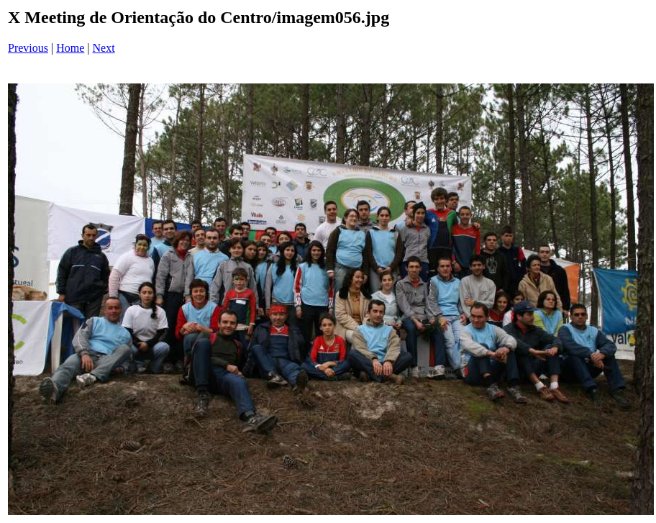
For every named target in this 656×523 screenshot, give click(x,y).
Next (104, 48)
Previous (28, 48)
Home (70, 48)
